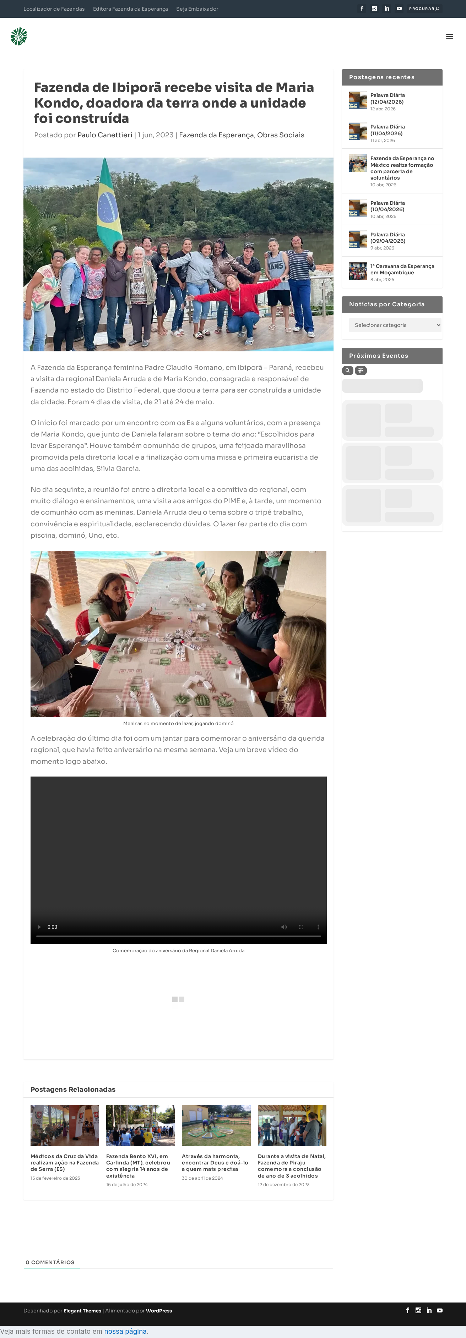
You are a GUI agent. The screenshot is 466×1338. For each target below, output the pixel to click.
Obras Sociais (280, 126)
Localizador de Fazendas (54, 9)
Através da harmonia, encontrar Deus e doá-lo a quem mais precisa (215, 1153)
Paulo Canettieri (104, 126)
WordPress (159, 1302)
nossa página (125, 1322)
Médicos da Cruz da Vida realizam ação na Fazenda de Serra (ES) (65, 1153)
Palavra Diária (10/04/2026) (387, 197)
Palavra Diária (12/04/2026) (387, 89)
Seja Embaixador (197, 9)
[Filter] (361, 361)
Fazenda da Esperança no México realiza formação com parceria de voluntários (402, 159)
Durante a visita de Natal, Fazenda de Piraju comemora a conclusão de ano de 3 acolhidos (292, 1157)
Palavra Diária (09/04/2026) (387, 228)
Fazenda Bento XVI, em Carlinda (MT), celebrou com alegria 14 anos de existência (138, 1157)
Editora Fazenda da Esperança (130, 9)
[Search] (347, 361)
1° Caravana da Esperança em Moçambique (402, 260)
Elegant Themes (82, 1302)
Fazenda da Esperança (216, 126)
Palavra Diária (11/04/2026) (387, 121)
